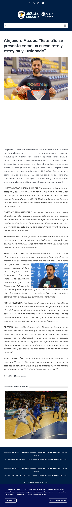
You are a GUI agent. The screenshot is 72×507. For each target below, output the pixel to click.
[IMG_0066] (36, 78)
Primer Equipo (20, 376)
